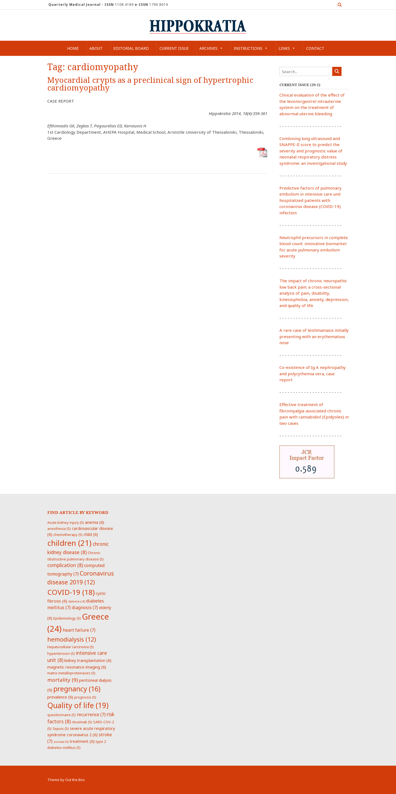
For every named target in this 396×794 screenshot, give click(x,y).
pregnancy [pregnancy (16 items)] (76, 688)
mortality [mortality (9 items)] (62, 679)
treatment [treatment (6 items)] (82, 741)
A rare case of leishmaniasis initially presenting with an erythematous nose (314, 336)
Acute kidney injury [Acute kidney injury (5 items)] (65, 522)
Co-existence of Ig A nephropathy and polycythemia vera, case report (312, 373)
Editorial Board (131, 48)
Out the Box (75, 779)
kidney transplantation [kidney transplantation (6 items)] (87, 660)
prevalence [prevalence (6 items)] (60, 697)
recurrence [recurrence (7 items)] (91, 714)
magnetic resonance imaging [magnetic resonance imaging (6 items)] (76, 667)
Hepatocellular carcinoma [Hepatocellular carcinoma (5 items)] (70, 646)
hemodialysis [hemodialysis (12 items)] (71, 639)
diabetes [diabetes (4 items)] (76, 601)
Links (287, 48)
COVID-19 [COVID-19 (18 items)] (71, 592)
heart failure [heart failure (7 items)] (79, 630)
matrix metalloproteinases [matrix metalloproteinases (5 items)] (71, 672)
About (96, 48)
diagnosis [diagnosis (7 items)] (85, 607)
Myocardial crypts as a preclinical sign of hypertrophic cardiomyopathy (150, 84)
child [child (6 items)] (91, 534)
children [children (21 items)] (69, 543)
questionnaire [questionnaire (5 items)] (61, 714)
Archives (211, 48)
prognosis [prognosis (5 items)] (85, 697)
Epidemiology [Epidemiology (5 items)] (67, 618)
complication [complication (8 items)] (65, 565)
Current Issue (174, 48)
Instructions (251, 48)
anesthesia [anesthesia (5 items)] (59, 528)
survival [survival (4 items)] (61, 742)
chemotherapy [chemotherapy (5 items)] (67, 534)
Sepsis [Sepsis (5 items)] (61, 728)
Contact (315, 48)
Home (73, 48)
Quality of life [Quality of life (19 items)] (77, 705)
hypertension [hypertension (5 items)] (61, 653)
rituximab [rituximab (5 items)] (82, 721)
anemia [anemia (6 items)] (94, 522)
